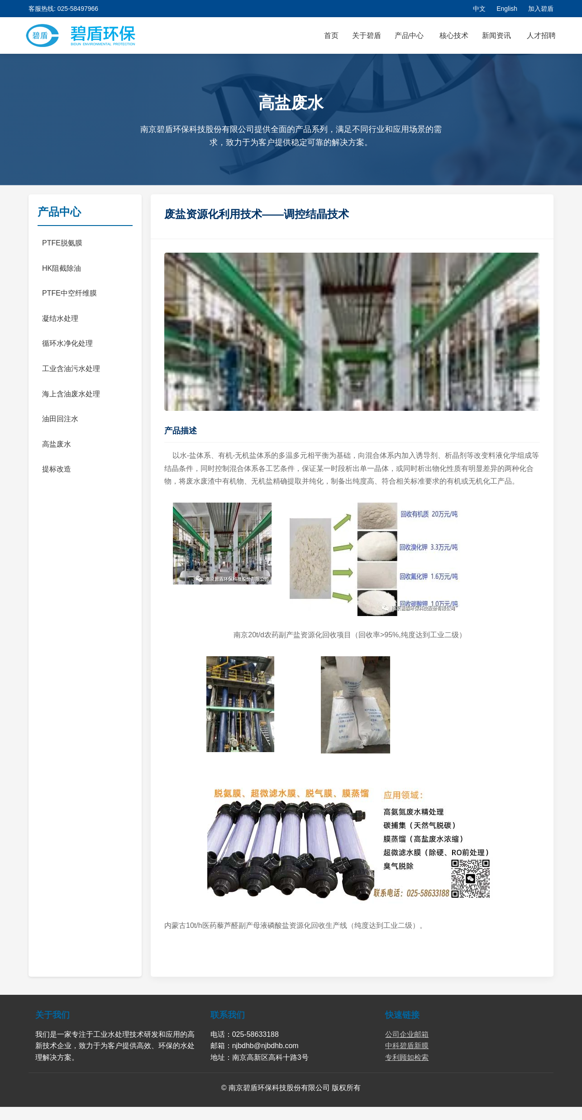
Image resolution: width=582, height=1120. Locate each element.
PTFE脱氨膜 (62, 243)
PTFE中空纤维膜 (69, 293)
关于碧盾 (366, 35)
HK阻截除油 (61, 268)
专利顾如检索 (407, 1057)
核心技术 (453, 35)
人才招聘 (541, 35)
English (506, 8)
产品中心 (409, 35)
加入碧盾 (540, 8)
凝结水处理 (60, 318)
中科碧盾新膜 (407, 1045)
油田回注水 (60, 419)
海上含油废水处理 (71, 394)
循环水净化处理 (67, 343)
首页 (331, 35)
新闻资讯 (496, 35)
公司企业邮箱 (407, 1034)
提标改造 (56, 469)
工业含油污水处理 (71, 368)
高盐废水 (56, 444)
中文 (479, 8)
